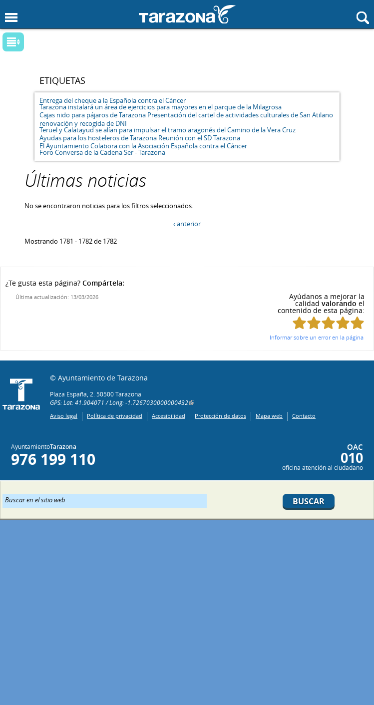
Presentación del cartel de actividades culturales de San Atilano (240, 114)
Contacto (304, 415)
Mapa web (269, 415)
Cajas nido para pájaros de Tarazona (92, 114)
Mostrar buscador (363, 17)
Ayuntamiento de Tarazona (187, 14)
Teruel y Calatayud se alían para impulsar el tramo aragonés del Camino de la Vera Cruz (167, 129)
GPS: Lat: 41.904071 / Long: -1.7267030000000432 (119, 402)
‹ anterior (187, 223)
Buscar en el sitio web (35, 499)
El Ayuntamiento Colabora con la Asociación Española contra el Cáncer (143, 145)
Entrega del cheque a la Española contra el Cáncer (112, 100)
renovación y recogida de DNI (83, 123)
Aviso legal (63, 415)
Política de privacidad (114, 415)
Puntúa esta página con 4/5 (343, 323)
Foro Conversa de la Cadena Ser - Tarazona (102, 152)
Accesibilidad (168, 415)
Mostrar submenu (13, 41)
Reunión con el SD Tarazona (199, 137)
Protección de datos (220, 415)
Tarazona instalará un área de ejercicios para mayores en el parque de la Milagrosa (160, 106)
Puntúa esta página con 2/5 (314, 323)
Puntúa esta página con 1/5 (299, 323)
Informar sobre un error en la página (317, 337)
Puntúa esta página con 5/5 (357, 323)
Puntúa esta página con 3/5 (328, 323)
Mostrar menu (11, 17)
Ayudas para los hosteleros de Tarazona (98, 137)
